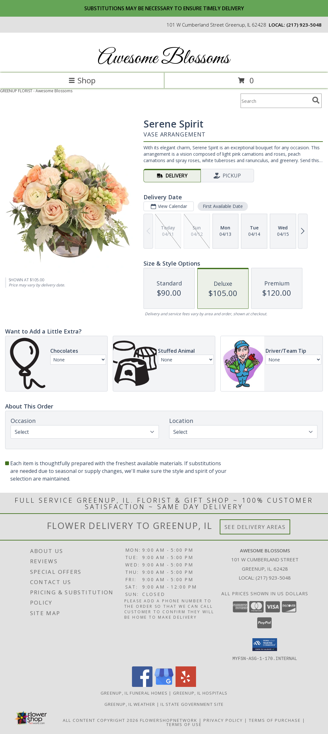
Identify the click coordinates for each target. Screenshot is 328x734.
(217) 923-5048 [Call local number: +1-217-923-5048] (304, 24)
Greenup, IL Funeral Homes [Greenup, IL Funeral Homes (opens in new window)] (134, 693)
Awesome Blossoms (163, 58)
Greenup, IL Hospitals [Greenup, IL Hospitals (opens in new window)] (200, 693)
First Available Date (223, 206)
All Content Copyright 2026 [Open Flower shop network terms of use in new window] (100, 720)
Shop (82, 80)
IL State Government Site (192, 704)
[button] (264, 644)
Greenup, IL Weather (129, 704)
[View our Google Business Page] (164, 685)
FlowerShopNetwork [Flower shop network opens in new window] (168, 720)
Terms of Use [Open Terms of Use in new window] (184, 724)
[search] (315, 100)
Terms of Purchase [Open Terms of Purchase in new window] (275, 720)
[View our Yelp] (186, 685)
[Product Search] (275, 101)
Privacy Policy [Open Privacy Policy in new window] (223, 720)
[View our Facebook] (142, 685)
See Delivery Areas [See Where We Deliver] (255, 527)
